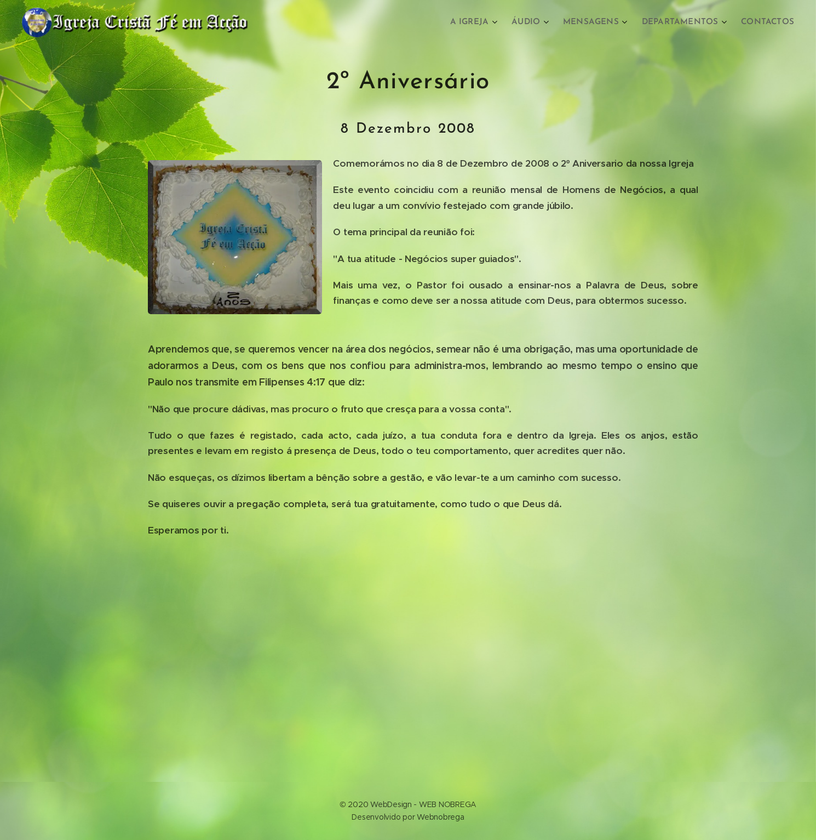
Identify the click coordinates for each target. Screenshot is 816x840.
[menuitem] (482, 22)
